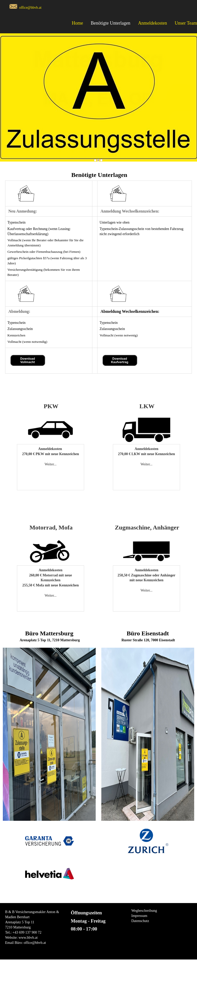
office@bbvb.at (30, 7)
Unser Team (186, 23)
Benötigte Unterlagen (110, 23)
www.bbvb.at (28, 937)
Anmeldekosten (152, 23)
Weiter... (51, 464)
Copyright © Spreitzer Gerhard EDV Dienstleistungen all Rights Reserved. (98, 987)
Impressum (139, 916)
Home (77, 23)
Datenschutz (140, 921)
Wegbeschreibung (144, 911)
